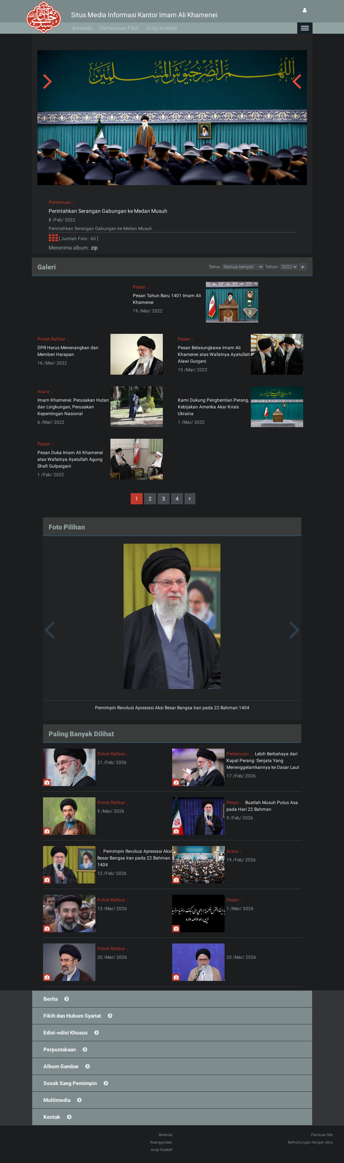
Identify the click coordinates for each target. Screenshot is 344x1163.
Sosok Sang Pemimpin (70, 1083)
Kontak (51, 1117)
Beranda (82, 28)
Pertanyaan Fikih (119, 28)
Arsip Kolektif (161, 28)
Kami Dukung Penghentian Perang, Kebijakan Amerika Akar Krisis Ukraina (213, 407)
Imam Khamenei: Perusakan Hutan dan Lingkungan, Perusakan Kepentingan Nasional (73, 407)
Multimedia (56, 1100)
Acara (43, 391)
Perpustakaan (59, 1049)
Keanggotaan (161, 1142)
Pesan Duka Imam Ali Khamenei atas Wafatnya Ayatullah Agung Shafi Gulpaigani (70, 459)
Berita (50, 999)
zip (93, 248)
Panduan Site (322, 1135)
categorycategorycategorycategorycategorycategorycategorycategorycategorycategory (243, 267)
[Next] (190, 498)
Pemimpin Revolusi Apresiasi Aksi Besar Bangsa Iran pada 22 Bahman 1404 (172, 707)
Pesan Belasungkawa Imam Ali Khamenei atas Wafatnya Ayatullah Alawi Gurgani (214, 354)
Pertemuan (60, 202)
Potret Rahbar (51, 339)
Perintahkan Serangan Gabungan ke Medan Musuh (108, 211)
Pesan (139, 287)
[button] (304, 28)
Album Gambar (61, 1066)
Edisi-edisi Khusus (65, 1033)
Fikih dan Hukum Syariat (72, 1016)
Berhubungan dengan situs (310, 1142)
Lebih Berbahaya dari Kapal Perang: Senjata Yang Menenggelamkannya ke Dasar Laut (262, 760)
